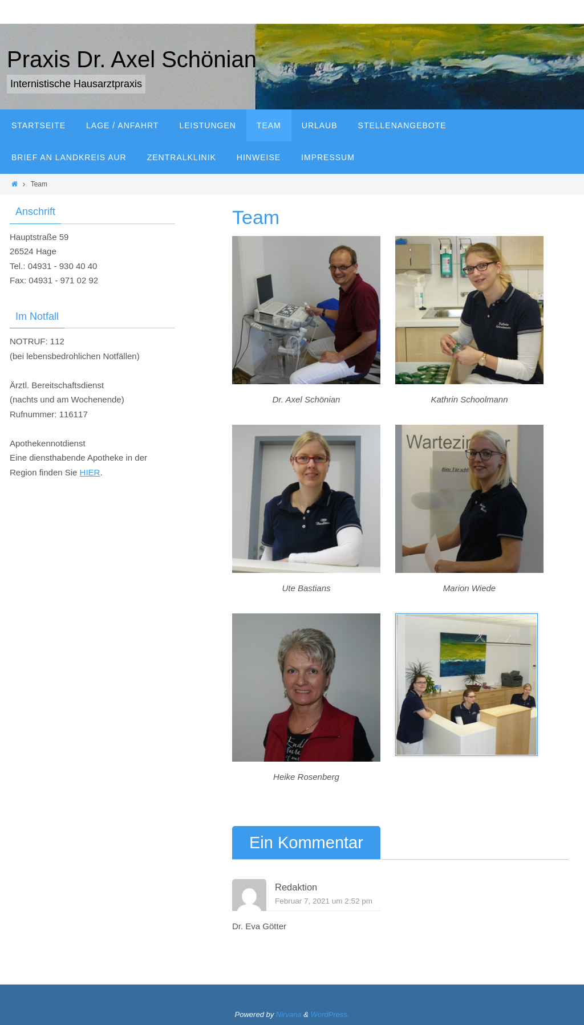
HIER (90, 472)
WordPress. (330, 1014)
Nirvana (289, 1014)
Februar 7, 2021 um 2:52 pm (323, 901)
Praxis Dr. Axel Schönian (132, 59)
